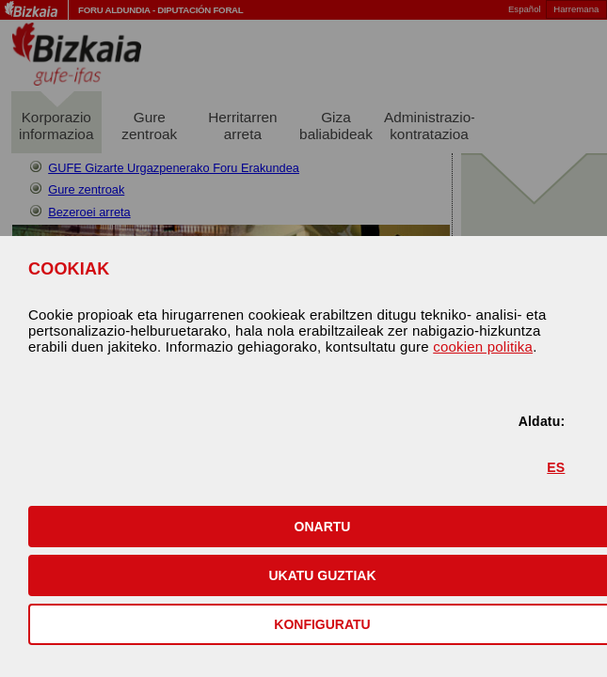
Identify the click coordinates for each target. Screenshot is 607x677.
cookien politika (483, 346)
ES (556, 467)
